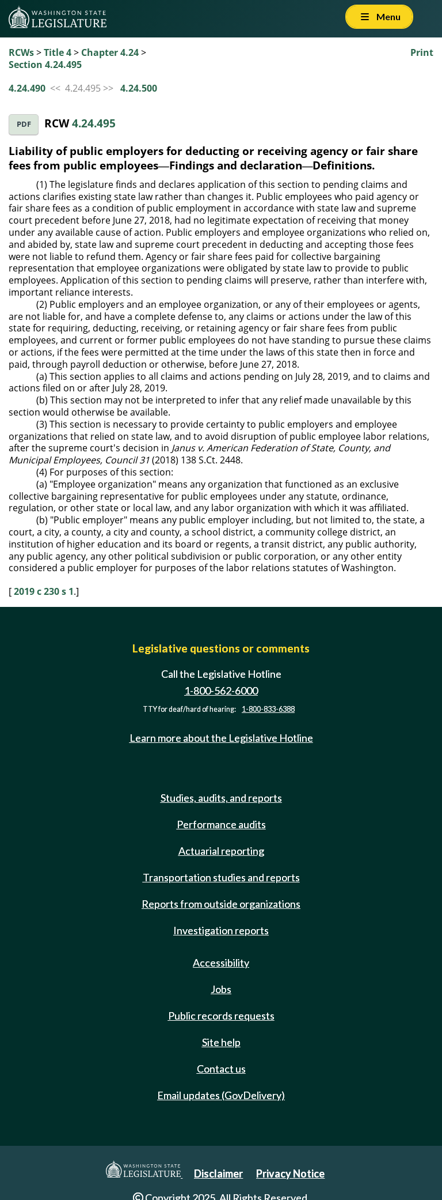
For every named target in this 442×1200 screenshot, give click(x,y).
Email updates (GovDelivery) (221, 1095)
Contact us (221, 1068)
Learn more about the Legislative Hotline (221, 737)
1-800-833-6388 (268, 709)
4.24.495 (94, 123)
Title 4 (57, 52)
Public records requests (221, 1015)
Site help (221, 1042)
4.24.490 (27, 88)
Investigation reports (221, 930)
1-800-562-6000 (221, 690)
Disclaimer (218, 1173)
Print (421, 52)
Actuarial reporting (221, 850)
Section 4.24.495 (45, 64)
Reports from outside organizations (221, 903)
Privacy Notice (290, 1173)
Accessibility (221, 962)
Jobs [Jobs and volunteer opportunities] (221, 989)
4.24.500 (138, 88)
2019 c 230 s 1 (44, 591)
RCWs (21, 52)
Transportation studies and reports (221, 877)
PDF (24, 124)
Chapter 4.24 (110, 52)
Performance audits (221, 824)
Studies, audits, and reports (221, 797)
